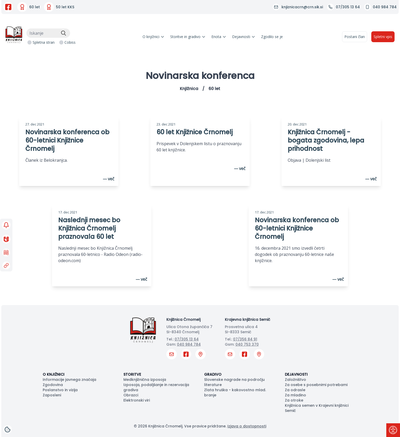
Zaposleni (52, 395)
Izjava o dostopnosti (246, 426)
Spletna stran (44, 42)
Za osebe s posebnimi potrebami (316, 384)
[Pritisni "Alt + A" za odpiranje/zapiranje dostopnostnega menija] (393, 430)
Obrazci (130, 395)
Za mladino (295, 395)
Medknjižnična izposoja (144, 379)
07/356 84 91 (245, 339)
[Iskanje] (48, 33)
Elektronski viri (136, 400)
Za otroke (294, 400)
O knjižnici (154, 36)
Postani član (354, 36)
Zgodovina (53, 384)
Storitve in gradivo (188, 36)
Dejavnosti (243, 36)
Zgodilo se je (272, 36)
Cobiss (70, 42)
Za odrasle (295, 389)
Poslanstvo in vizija (60, 389)
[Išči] (63, 33)
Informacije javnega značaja (69, 379)
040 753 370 (247, 344)
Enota (218, 36)
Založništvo (295, 379)
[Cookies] (7, 429)
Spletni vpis (383, 36)
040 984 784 (189, 344)
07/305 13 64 (187, 339)
